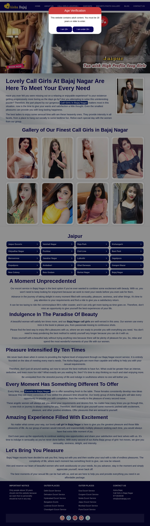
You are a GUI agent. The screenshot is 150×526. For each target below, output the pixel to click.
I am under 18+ (83, 29)
